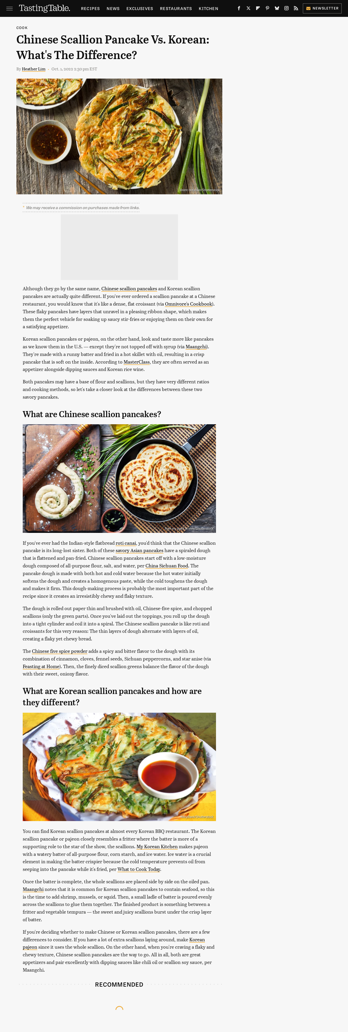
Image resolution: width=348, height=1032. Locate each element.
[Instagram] (286, 9)
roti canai (126, 542)
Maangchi (196, 346)
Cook (22, 27)
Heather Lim (33, 69)
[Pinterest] (267, 9)
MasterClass (137, 361)
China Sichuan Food (166, 565)
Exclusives (139, 8)
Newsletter (322, 8)
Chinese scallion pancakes (129, 288)
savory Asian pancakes (139, 550)
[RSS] (296, 9)
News (113, 8)
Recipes (90, 8)
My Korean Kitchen (157, 846)
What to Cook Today (138, 869)
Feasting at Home (41, 666)
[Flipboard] (258, 9)
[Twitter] (248, 9)
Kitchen (208, 8)
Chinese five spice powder (59, 651)
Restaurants (176, 8)
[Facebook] (239, 9)
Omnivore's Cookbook (188, 303)
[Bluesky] (277, 9)
